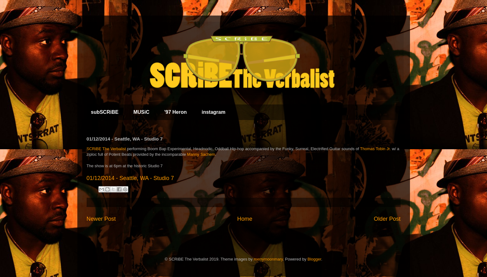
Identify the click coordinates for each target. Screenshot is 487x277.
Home (245, 219)
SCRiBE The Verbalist (106, 148)
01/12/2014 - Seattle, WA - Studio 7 (130, 178)
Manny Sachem (201, 154)
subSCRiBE (105, 112)
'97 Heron (175, 112)
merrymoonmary (268, 259)
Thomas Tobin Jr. (375, 148)
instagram (213, 112)
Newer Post (101, 219)
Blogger (314, 259)
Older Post (387, 219)
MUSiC (141, 112)
